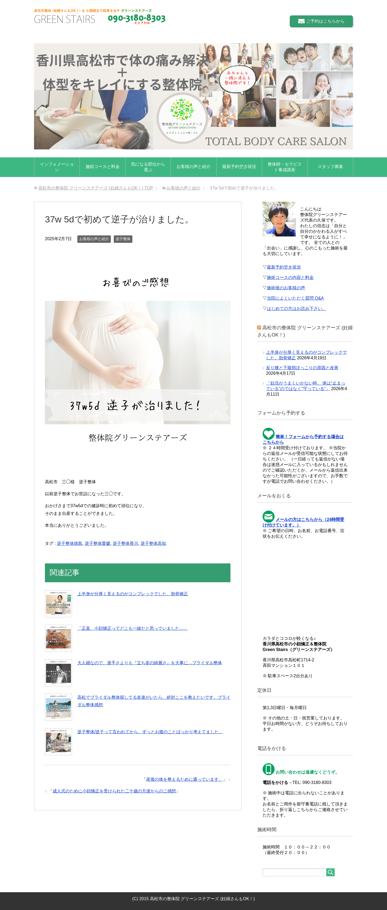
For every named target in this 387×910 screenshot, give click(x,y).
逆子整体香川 (125, 543)
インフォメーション (57, 167)
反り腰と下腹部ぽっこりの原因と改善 (302, 367)
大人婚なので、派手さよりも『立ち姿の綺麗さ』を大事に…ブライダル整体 (149, 663)
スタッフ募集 (330, 166)
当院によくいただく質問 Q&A (295, 298)
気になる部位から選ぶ (148, 167)
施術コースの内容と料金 (290, 277)
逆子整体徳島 (69, 543)
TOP (95, 188)
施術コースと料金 (103, 166)
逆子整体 (123, 239)
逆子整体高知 (153, 543)
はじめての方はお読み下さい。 (296, 308)
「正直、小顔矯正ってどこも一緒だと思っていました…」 (132, 628)
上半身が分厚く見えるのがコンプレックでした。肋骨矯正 (132, 594)
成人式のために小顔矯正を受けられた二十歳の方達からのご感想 (114, 791)
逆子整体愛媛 (97, 543)
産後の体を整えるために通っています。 (184, 779)
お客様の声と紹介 (193, 166)
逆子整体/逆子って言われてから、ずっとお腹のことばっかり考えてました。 (150, 732)
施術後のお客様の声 (286, 288)
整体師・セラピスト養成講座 (285, 167)
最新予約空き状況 (239, 166)
